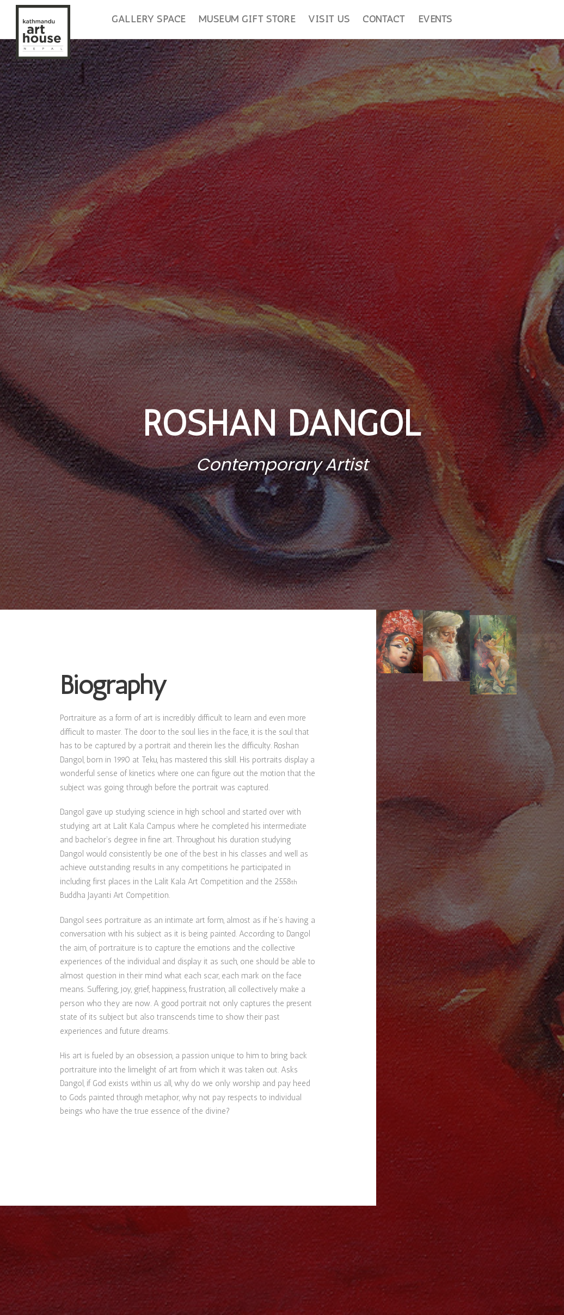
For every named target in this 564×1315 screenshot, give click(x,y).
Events (435, 19)
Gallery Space (149, 19)
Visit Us (329, 19)
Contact (384, 19)
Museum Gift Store (247, 19)
